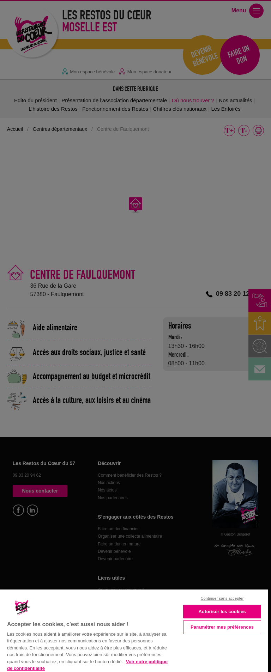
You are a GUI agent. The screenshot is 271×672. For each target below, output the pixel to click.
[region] (134, 630)
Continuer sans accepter (222, 598)
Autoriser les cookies (222, 611)
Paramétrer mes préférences (222, 627)
